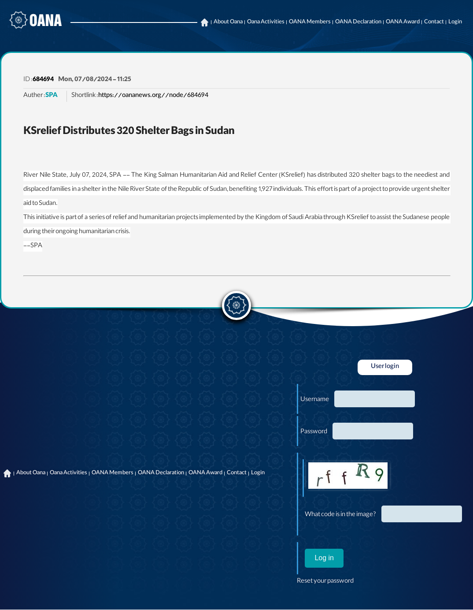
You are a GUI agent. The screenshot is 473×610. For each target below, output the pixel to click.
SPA (51, 96)
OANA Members (310, 22)
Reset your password (325, 582)
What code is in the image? (340, 515)
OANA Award (403, 22)
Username (314, 400)
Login (455, 22)
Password (313, 432)
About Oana (228, 22)
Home (204, 22)
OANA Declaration (358, 22)
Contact (434, 22)
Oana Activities (266, 22)
